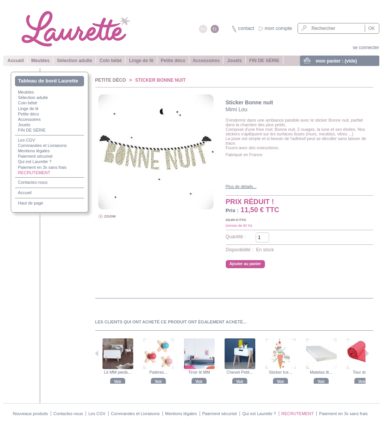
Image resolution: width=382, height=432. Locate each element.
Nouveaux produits (30, 413)
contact (246, 28)
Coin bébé (110, 60)
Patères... (158, 372)
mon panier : (336, 61)
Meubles (40, 60)
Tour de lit (362, 372)
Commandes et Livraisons (42, 145)
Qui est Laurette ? (34, 161)
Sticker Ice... (280, 372)
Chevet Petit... (240, 372)
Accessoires (206, 60)
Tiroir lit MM (199, 372)
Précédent (97, 353)
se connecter (366, 47)
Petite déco (173, 60)
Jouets (234, 60)
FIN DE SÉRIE (264, 60)
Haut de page (30, 203)
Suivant (367, 353)
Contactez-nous (32, 182)
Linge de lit (141, 60)
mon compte (278, 28)
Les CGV (26, 140)
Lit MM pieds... (118, 372)
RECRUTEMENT (34, 172)
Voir (117, 381)
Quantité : (236, 236)
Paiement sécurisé (35, 156)
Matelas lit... (321, 372)
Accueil (16, 60)
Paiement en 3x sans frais (42, 167)
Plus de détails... (241, 186)
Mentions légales (34, 150)
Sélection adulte (74, 60)
